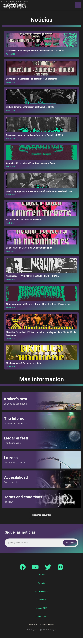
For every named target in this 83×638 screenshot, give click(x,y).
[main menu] (78, 5)
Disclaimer (41, 599)
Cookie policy (41, 591)
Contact (41, 574)
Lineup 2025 (41, 616)
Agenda (41, 583)
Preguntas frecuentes (41, 515)
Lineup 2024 (41, 608)
